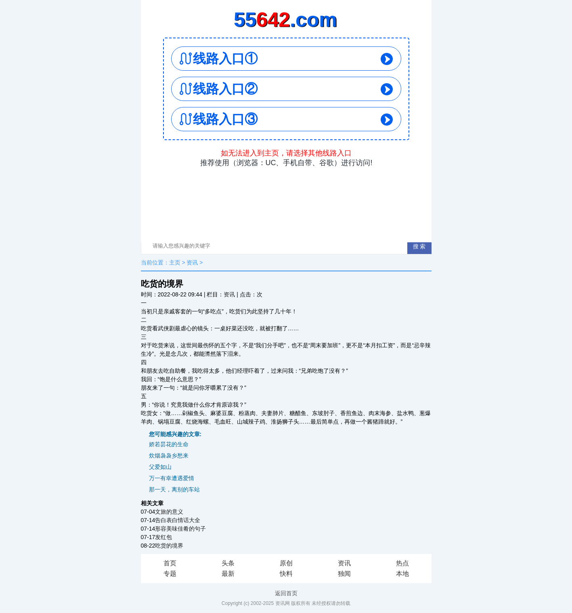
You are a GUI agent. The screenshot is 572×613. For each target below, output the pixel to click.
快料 (286, 573)
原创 (286, 563)
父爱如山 (160, 467)
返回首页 (286, 593)
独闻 (344, 573)
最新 (228, 573)
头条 (228, 563)
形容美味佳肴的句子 (180, 528)
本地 (402, 573)
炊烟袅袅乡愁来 (169, 455)
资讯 (192, 262)
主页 (174, 262)
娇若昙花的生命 (169, 444)
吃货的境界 (169, 545)
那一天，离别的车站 (174, 489)
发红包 (163, 537)
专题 (169, 573)
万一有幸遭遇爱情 (171, 478)
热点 (402, 563)
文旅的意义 (169, 511)
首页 (169, 563)
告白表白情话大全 (177, 520)
